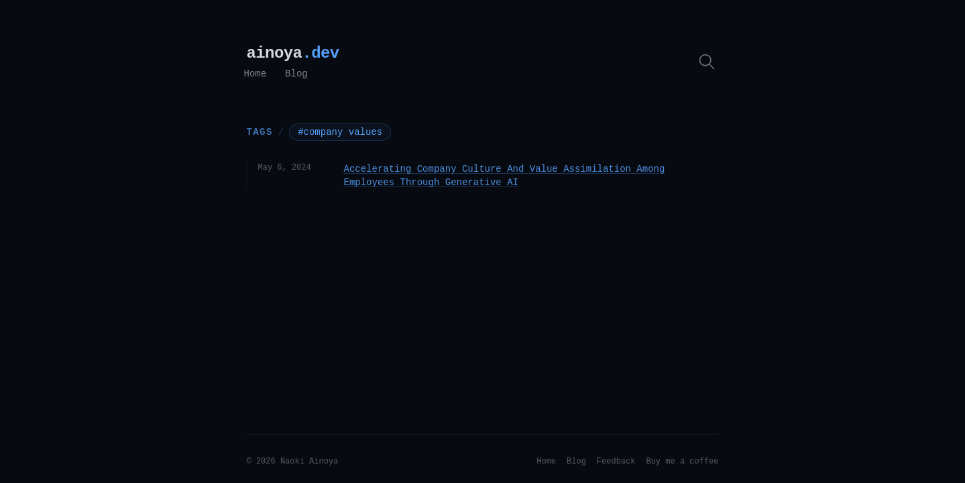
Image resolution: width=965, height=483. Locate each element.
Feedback (616, 461)
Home (255, 73)
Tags (260, 131)
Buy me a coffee (682, 461)
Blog (296, 73)
